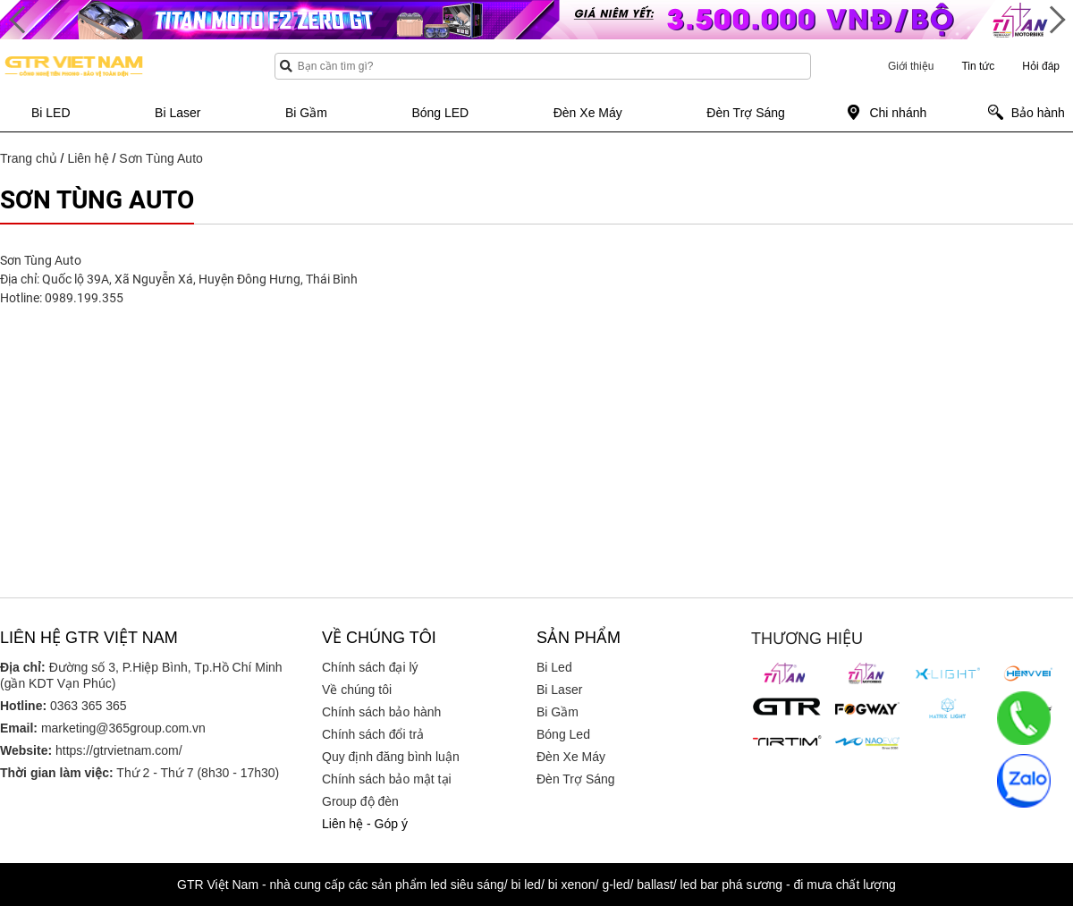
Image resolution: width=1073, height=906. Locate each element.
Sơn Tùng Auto (161, 158)
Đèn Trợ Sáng (575, 779)
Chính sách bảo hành (381, 712)
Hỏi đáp (1041, 66)
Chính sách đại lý (370, 667)
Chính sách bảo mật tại (387, 779)
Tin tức (977, 66)
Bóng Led (563, 734)
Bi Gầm (557, 712)
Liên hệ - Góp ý (365, 824)
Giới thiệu (911, 66)
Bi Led (554, 667)
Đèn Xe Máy (570, 756)
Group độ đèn (360, 801)
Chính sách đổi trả (373, 734)
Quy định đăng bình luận (391, 756)
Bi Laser (559, 689)
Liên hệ (87, 158)
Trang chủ (28, 158)
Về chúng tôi (357, 689)
